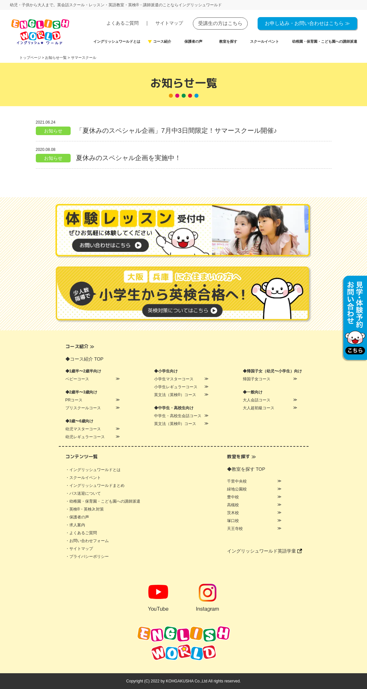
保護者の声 (193, 41)
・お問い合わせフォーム (87, 540)
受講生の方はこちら (220, 23)
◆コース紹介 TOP (84, 359)
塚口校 (233, 520)
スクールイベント (264, 41)
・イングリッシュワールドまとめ (95, 485)
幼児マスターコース (83, 429)
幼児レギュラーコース (85, 437)
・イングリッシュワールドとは (93, 469)
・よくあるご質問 (81, 533)
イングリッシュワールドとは (116, 41)
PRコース (74, 400)
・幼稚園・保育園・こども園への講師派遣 (102, 501)
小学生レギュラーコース (175, 387)
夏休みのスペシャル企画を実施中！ (128, 157)
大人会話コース (256, 400)
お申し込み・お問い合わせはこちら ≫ (307, 23)
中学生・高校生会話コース (177, 416)
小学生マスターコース (174, 379)
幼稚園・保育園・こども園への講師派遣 (324, 41)
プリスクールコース (83, 408)
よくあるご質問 (122, 23)
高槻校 (233, 505)
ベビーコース (77, 379)
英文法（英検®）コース (175, 394)
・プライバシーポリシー (87, 556)
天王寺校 (235, 528)
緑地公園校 (237, 489)
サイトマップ (169, 23)
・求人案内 (75, 525)
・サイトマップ (79, 548)
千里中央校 (237, 481)
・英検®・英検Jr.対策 (84, 509)
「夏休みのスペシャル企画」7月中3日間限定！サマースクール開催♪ (176, 130)
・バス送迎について (83, 493)
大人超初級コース (258, 408)
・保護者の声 (77, 517)
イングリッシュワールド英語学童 (264, 551)
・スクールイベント (83, 477)
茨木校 (233, 513)
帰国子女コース (256, 379)
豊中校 (233, 497)
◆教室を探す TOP (246, 469)
